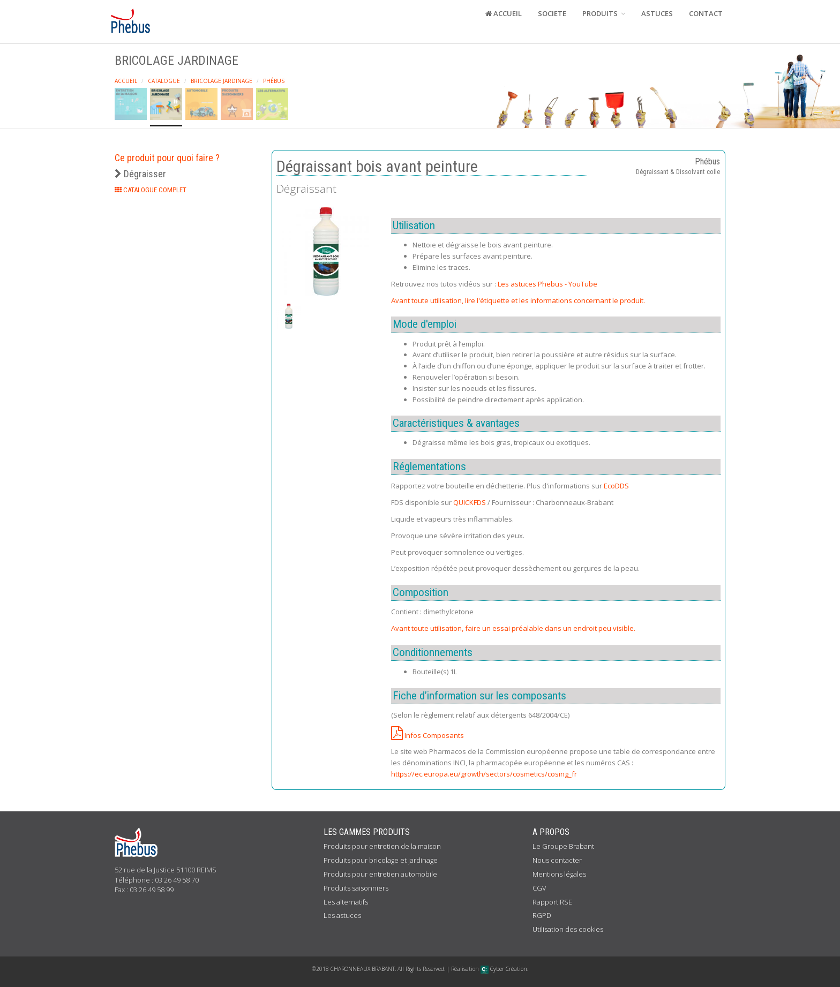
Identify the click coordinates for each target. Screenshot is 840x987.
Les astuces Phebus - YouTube (547, 284)
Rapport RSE (552, 902)
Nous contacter (557, 860)
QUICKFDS (469, 502)
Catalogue (164, 81)
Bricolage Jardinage (221, 81)
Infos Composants (427, 735)
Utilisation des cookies (567, 929)
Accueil (126, 81)
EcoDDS (616, 486)
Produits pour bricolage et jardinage (381, 860)
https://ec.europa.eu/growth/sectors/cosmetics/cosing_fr (484, 774)
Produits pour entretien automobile (380, 874)
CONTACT (706, 13)
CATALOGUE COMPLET (150, 190)
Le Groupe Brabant (563, 846)
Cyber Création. (504, 969)
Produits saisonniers (356, 888)
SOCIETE (552, 13)
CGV (539, 888)
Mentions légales (559, 874)
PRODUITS (603, 13)
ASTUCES (657, 13)
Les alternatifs (346, 902)
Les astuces (342, 915)
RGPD (541, 915)
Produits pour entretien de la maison (382, 846)
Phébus (273, 81)
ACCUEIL (503, 13)
